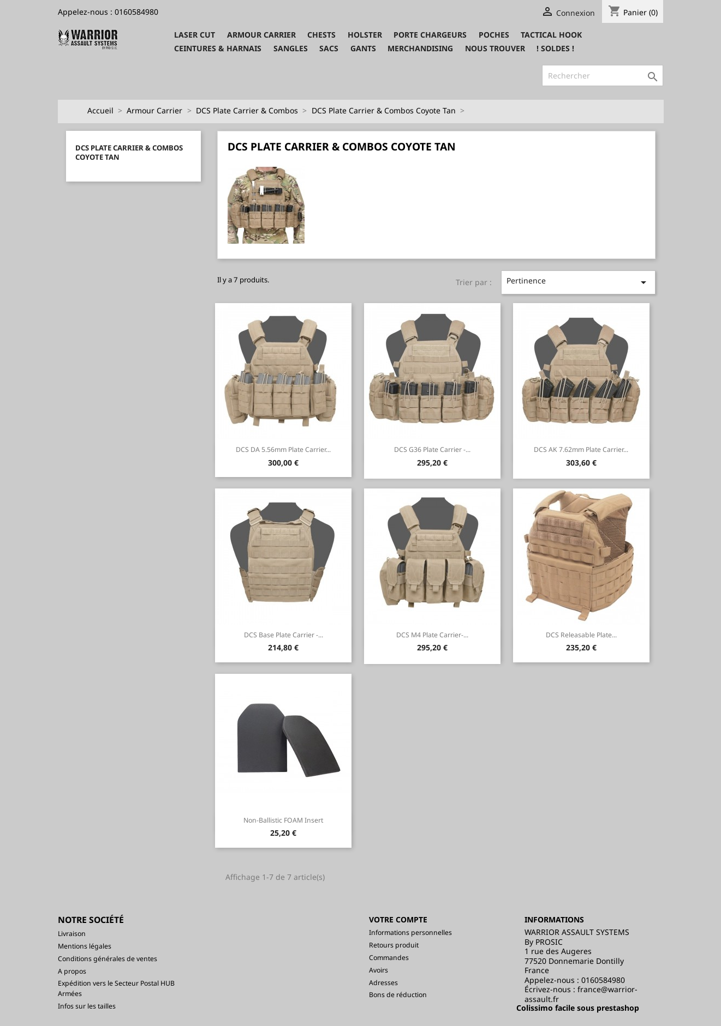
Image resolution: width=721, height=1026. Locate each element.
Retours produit (394, 945)
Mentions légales (84, 946)
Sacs (328, 48)
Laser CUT (194, 34)
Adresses (383, 982)
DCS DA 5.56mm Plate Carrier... (283, 449)
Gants (363, 48)
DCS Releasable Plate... (581, 634)
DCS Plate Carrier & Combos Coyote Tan (129, 152)
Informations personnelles (410, 932)
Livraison (72, 933)
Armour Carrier (261, 34)
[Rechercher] (602, 76)
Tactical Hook (551, 34)
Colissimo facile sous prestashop (577, 1008)
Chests (321, 34)
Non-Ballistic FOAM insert (283, 820)
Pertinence (578, 282)
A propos (72, 971)
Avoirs (378, 970)
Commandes (389, 957)
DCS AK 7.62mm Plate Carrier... (581, 449)
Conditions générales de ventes (107, 958)
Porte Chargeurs (430, 34)
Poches (494, 34)
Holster (365, 34)
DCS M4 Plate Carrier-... (432, 634)
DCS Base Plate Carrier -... (283, 634)
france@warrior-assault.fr (581, 994)
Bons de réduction (398, 994)
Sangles (290, 48)
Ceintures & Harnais (217, 48)
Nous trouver (495, 48)
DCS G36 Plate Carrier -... (432, 449)
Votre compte (398, 919)
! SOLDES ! (555, 48)
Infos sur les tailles (87, 1006)
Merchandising (420, 48)
